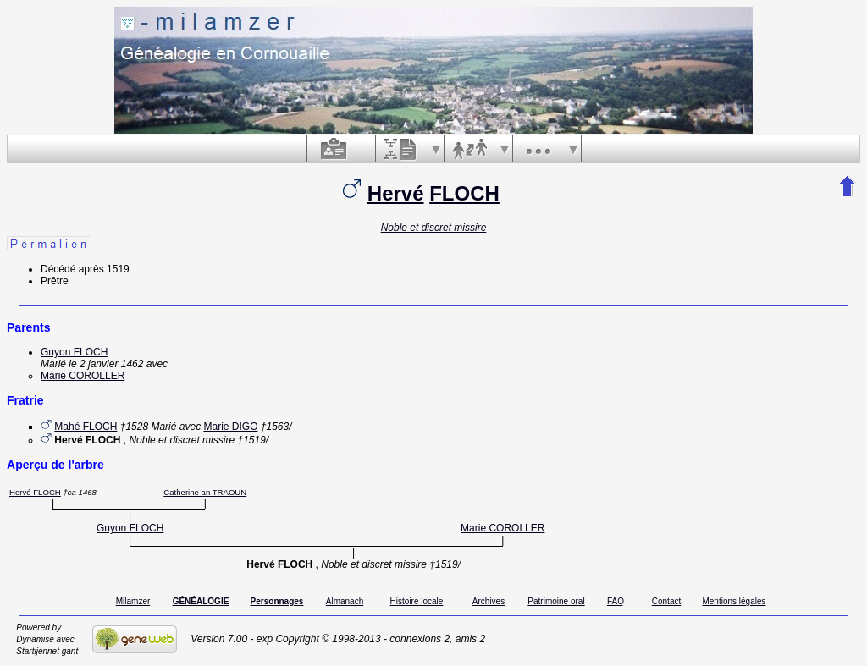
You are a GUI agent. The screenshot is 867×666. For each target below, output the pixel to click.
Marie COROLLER (82, 376)
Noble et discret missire (434, 228)
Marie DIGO (230, 426)
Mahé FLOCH (85, 426)
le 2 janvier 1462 (106, 364)
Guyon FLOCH (74, 352)
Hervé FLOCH (35, 492)
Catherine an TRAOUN (204, 492)
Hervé (395, 193)
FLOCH (464, 193)
